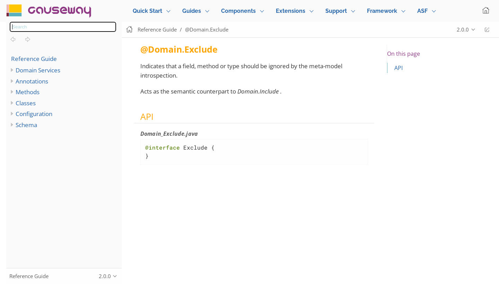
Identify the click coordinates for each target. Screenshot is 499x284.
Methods (28, 92)
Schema (26, 125)
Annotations (32, 81)
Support (336, 11)
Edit (486, 30)
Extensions (290, 11)
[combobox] (63, 27)
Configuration (34, 114)
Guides (191, 11)
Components (238, 11)
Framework (382, 11)
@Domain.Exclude (206, 29)
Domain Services (38, 70)
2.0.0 (463, 29)
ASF (422, 11)
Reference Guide (34, 59)
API (398, 68)
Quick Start (147, 11)
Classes (26, 103)
